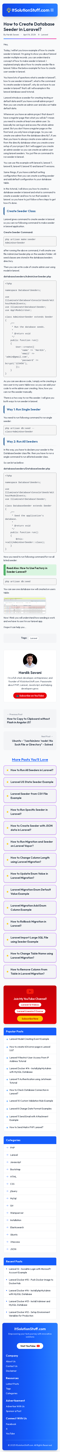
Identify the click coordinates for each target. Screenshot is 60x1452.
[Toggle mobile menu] (52, 10)
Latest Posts (12, 1383)
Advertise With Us (15, 1406)
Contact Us (11, 1366)
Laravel (33, 638)
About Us (10, 1361)
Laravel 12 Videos (30, 1004)
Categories (11, 1393)
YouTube (10, 1433)
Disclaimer (11, 1370)
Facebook (11, 1424)
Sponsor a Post (13, 1411)
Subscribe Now (30, 1018)
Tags (8, 1388)
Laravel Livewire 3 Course (30, 1011)
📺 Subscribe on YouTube (30, 695)
